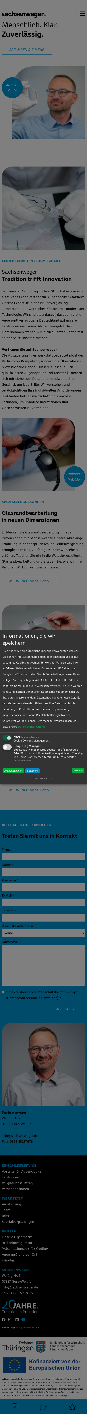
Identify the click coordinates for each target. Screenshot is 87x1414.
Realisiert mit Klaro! (43, 778)
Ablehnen (78, 770)
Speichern (32, 770)
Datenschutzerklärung (31, 727)
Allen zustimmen (13, 770)
